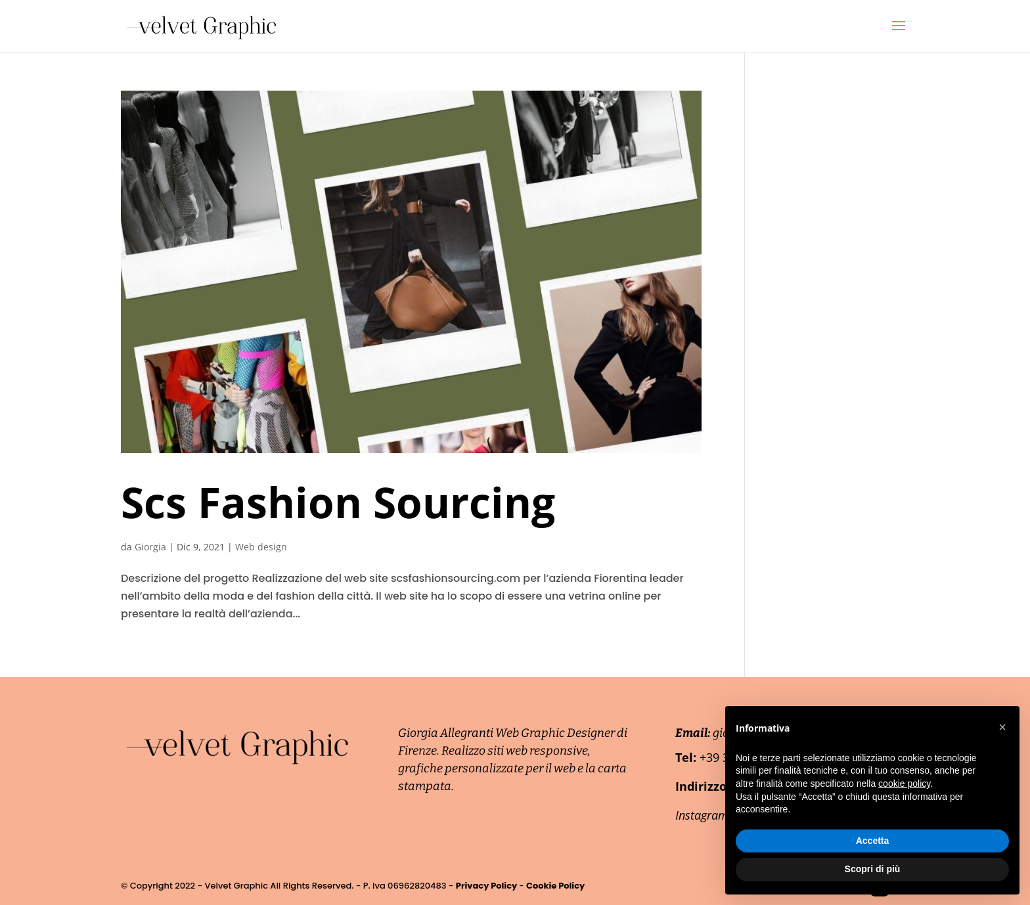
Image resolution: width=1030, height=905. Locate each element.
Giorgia (150, 547)
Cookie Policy (555, 885)
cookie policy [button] (904, 783)
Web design (261, 547)
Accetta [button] (872, 840)
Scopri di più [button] (873, 869)
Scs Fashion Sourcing (338, 502)
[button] (1002, 727)
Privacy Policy (487, 885)
